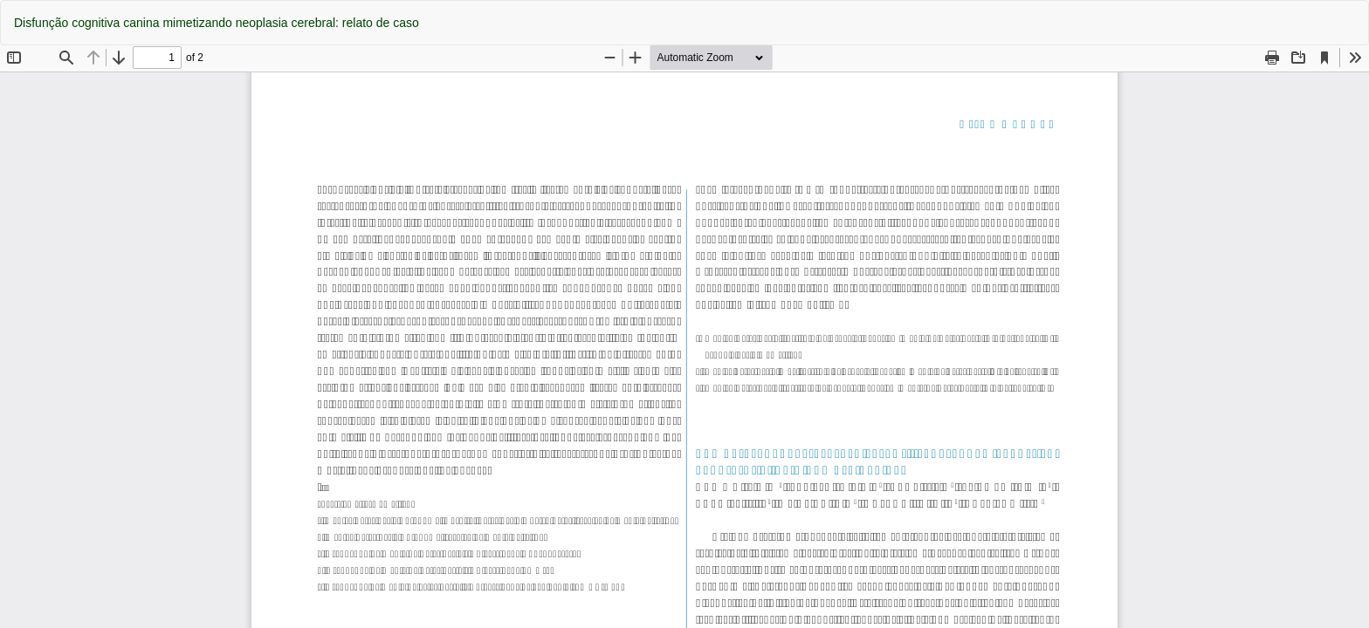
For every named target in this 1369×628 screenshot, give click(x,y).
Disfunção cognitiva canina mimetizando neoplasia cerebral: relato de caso (216, 23)
